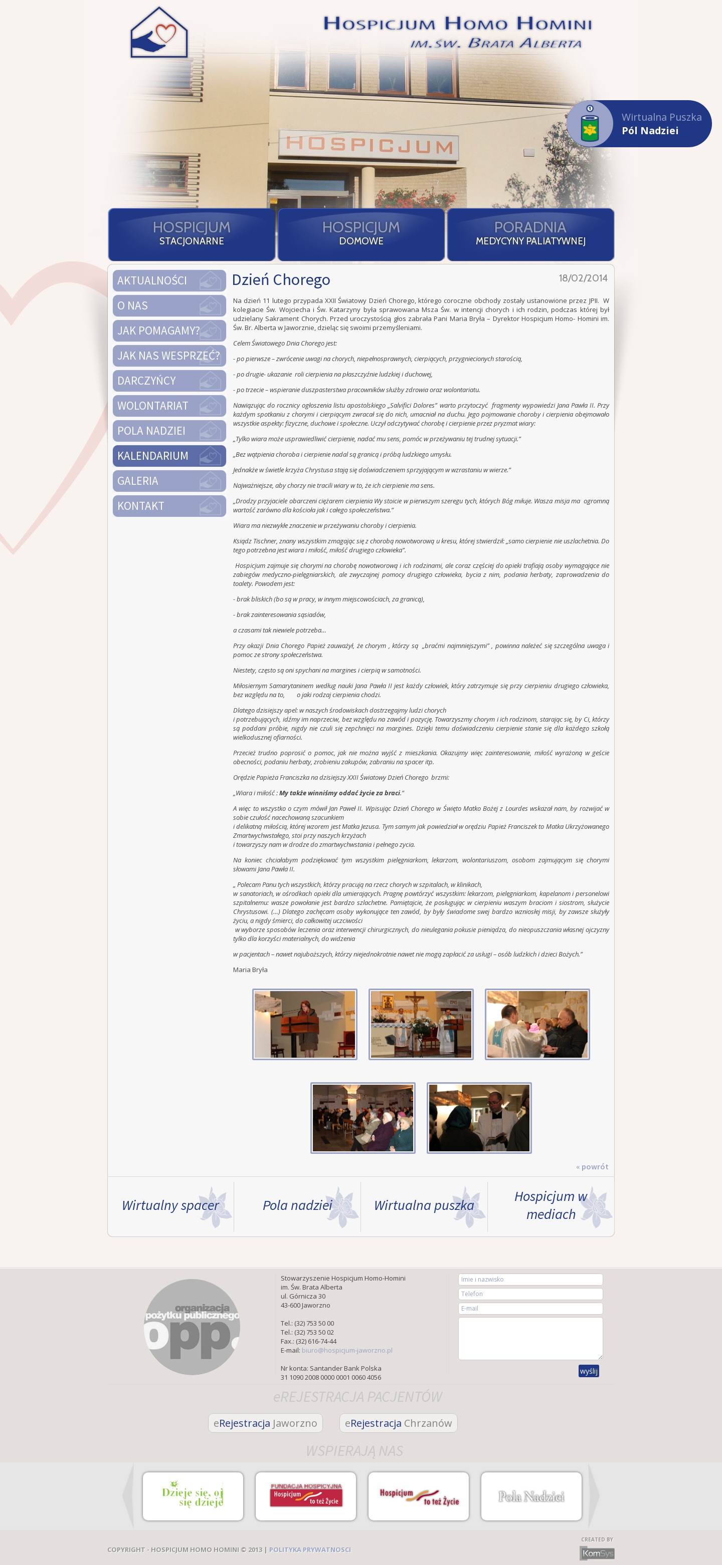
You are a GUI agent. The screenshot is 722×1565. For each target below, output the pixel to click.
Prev (128, 1496)
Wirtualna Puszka (634, 123)
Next (594, 1496)
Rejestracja (265, 1423)
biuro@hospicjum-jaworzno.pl (347, 1350)
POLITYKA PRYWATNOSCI (310, 1549)
